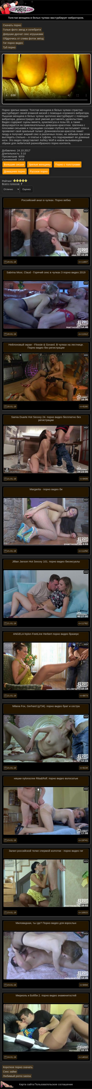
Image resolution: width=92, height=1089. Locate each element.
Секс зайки (9, 1071)
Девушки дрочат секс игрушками (23, 33)
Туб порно (9, 47)
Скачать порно (12, 25)
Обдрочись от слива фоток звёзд (23, 38)
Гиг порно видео (13, 42)
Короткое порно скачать (17, 1067)
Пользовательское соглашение (54, 1084)
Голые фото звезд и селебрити (22, 29)
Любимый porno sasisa (17, 1075)
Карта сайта (26, 1084)
